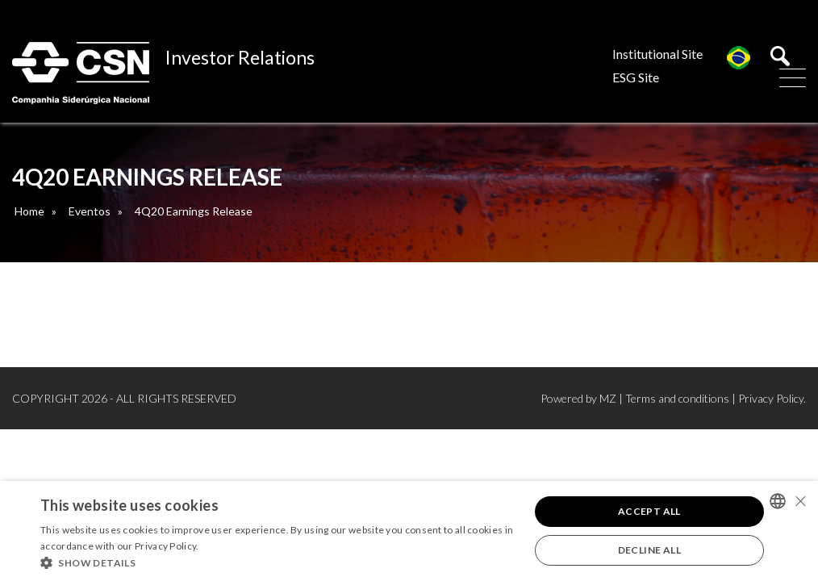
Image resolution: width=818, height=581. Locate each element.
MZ (607, 398)
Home (29, 211)
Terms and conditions (677, 398)
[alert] (409, 531)
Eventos (90, 211)
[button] (277, 561)
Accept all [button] (649, 511)
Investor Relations (240, 57)
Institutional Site (657, 53)
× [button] (800, 501)
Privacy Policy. (772, 398)
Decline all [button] (649, 550)
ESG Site (635, 77)
